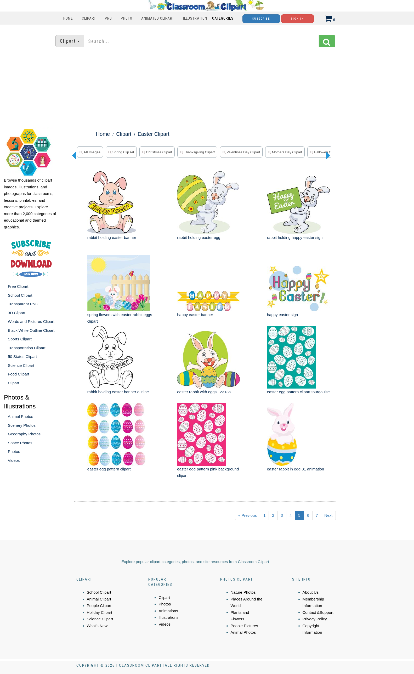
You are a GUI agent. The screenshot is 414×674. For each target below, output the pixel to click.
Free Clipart (18, 286)
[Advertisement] (207, 87)
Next (328, 515)
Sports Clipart (20, 339)
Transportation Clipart (27, 348)
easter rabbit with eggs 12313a (204, 392)
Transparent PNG (23, 304)
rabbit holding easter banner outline (118, 392)
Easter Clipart (153, 134)
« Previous (247, 515)
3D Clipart (16, 313)
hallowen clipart (324, 152)
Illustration (195, 18)
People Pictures (244, 626)
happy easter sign (282, 314)
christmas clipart (157, 152)
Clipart (89, 18)
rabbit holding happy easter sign (295, 237)
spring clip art (121, 152)
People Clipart (99, 605)
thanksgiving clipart (197, 152)
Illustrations (169, 617)
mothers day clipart (285, 152)
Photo (126, 18)
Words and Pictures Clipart (31, 321)
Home (68, 18)
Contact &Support (318, 612)
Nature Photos (243, 592)
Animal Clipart (99, 599)
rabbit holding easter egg (198, 237)
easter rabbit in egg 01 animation (295, 469)
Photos (14, 451)
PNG (108, 18)
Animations (168, 611)
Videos (14, 460)
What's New (97, 626)
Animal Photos (20, 416)
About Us (311, 592)
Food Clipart (18, 374)
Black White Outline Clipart (31, 330)
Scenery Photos (22, 425)
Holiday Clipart (99, 612)
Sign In (297, 18)
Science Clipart (21, 365)
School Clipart (20, 295)
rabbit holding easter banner (111, 237)
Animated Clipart (157, 18)
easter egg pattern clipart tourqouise (298, 392)
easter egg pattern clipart (109, 469)
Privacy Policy (315, 619)
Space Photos (20, 443)
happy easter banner (195, 314)
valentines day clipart (241, 152)
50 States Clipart (22, 356)
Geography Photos (24, 434)
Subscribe (261, 18)
